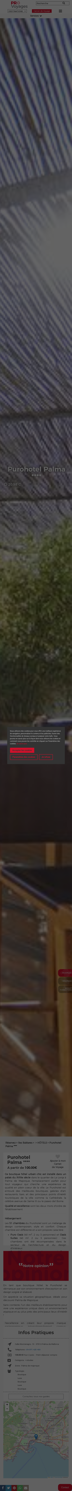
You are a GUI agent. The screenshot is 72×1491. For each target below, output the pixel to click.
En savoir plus (22, 744)
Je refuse (46, 757)
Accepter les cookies (22, 750)
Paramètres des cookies (24, 757)
